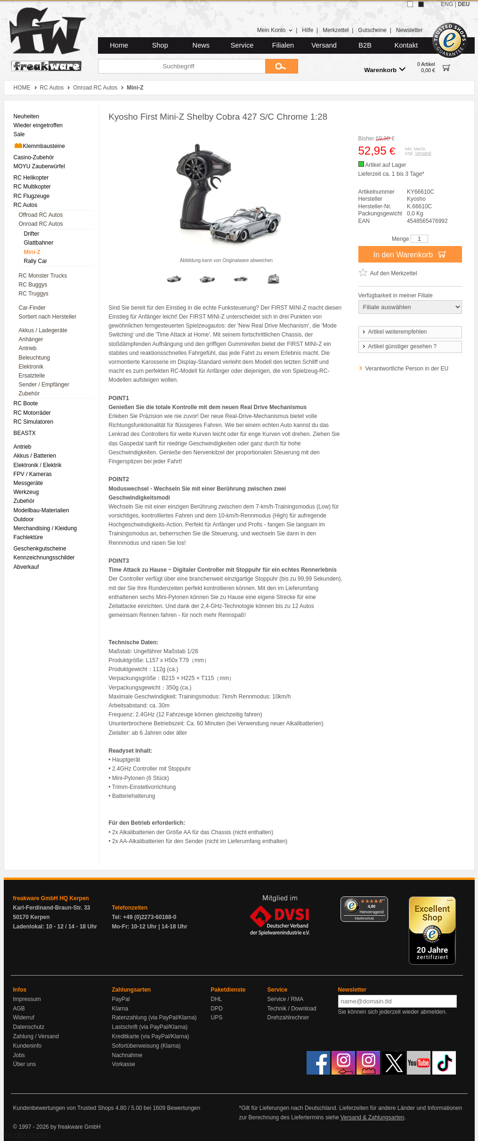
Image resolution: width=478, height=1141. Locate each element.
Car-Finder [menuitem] (32, 307)
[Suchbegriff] (181, 66)
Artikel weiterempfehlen (394, 331)
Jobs (19, 1055)
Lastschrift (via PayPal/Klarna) (150, 1027)
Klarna (120, 1008)
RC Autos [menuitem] (26, 205)
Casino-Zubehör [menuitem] (34, 157)
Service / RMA (285, 999)
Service (242, 45)
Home (119, 45)
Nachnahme (127, 1055)
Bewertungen (183, 1108)
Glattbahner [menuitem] (39, 242)
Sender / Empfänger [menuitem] (44, 384)
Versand (324, 45)
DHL (216, 999)
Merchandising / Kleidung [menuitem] (45, 528)
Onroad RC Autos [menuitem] (41, 224)
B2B (365, 45)
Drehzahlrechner (288, 1017)
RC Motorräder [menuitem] (32, 413)
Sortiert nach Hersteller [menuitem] (48, 316)
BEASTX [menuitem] (25, 433)
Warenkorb (384, 70)
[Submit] (281, 66)
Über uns (24, 1064)
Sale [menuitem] (19, 134)
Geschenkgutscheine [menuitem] (40, 548)
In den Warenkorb (409, 254)
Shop (160, 45)
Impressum (27, 999)
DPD (217, 1008)
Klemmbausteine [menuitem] (39, 145)
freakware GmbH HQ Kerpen (51, 898)
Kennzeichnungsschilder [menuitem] (44, 557)
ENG (447, 4)
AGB (19, 1008)
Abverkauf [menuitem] (26, 567)
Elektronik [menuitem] (31, 366)
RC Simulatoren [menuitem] (34, 422)
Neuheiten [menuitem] (27, 116)
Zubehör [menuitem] (29, 393)
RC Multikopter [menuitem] (32, 186)
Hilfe (307, 30)
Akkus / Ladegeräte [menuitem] (43, 330)
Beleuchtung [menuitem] (34, 357)
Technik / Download (291, 1008)
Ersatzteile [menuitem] (32, 375)
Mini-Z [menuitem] (32, 252)
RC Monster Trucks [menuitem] (43, 275)
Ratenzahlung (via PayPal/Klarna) (154, 1017)
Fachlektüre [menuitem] (28, 537)
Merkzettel (335, 30)
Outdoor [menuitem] (24, 519)
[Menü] (382, 902)
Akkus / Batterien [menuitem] (35, 455)
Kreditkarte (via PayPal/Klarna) (150, 1036)
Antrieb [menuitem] (28, 348)
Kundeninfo (27, 1045)
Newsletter (409, 30)
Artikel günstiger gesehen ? (399, 346)
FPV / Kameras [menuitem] (33, 474)
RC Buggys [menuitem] (33, 284)
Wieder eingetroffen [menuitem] (38, 125)
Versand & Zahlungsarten (372, 1117)
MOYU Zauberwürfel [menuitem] (39, 166)
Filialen (283, 45)
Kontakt (406, 45)
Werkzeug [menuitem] (26, 492)
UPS (217, 1017)
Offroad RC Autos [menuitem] (41, 215)
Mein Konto (275, 30)
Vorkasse (123, 1064)
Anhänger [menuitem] (31, 339)
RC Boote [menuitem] (26, 403)
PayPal (121, 999)
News (201, 45)
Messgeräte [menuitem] (28, 483)
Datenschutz (29, 1027)
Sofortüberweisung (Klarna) (146, 1045)
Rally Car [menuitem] (35, 261)
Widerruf (23, 1017)
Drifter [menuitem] (32, 233)
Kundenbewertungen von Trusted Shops (63, 1108)
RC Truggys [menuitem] (34, 293)
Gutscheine (372, 30)
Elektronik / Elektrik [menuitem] (38, 465)
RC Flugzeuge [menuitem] (32, 196)
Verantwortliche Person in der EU (407, 368)
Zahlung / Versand (36, 1036)
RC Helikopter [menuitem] (31, 177)
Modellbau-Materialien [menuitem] (41, 510)
